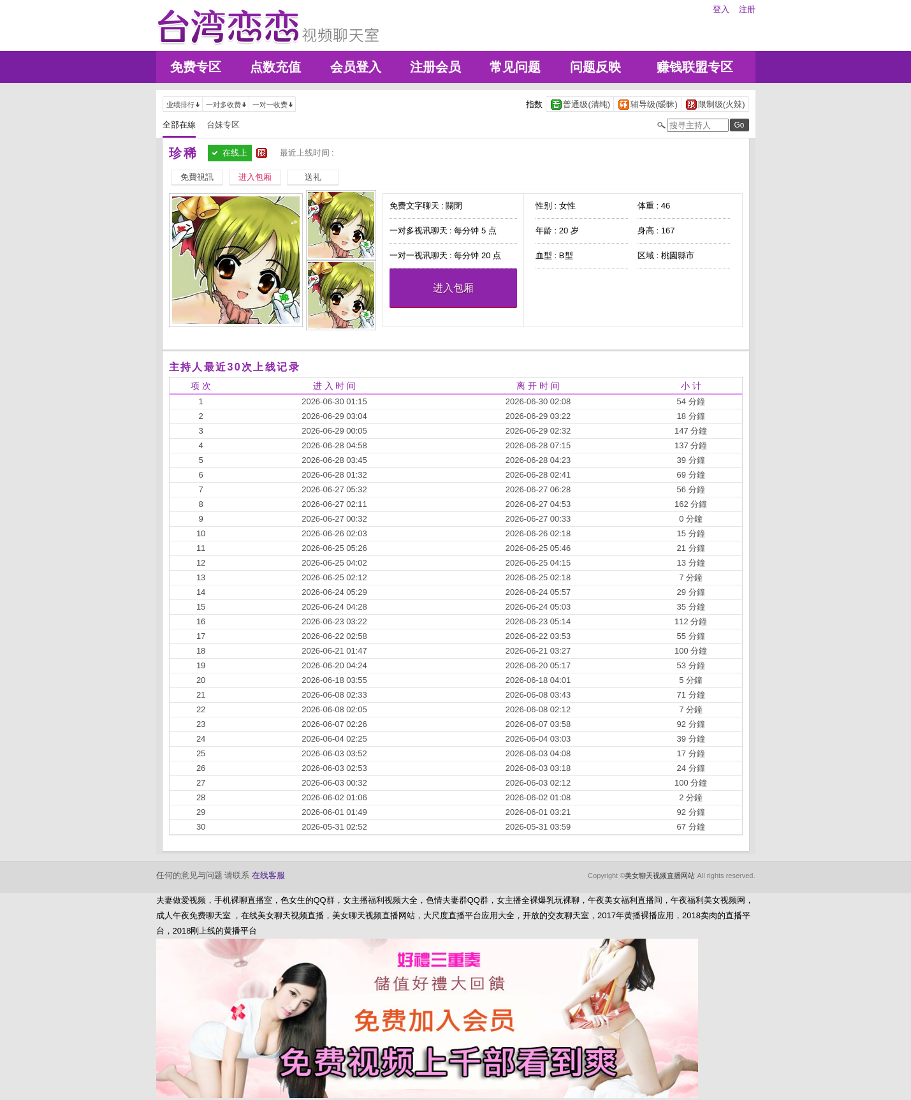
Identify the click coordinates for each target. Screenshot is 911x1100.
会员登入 (355, 67)
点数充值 (275, 67)
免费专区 (195, 67)
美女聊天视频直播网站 (660, 875)
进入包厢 (453, 287)
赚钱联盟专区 (695, 67)
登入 (721, 9)
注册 (747, 9)
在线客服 (268, 875)
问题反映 (595, 67)
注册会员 (435, 67)
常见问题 (515, 67)
